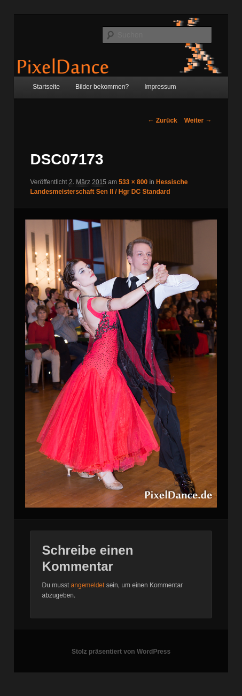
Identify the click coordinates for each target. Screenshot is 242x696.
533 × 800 (133, 182)
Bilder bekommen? (102, 86)
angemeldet (88, 585)
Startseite (46, 86)
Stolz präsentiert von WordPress (121, 651)
